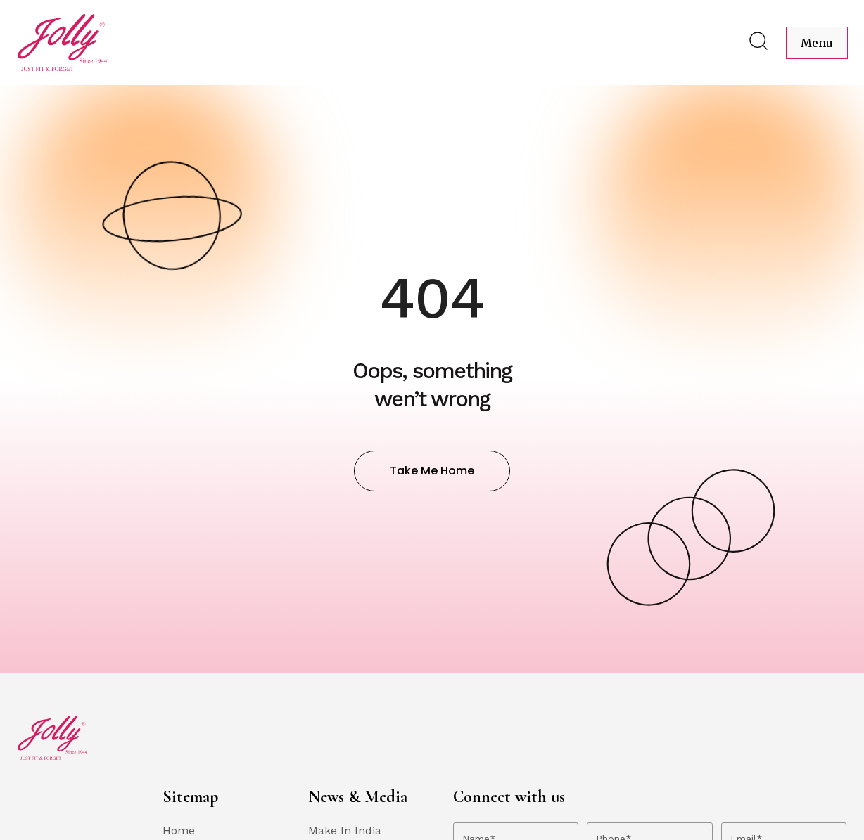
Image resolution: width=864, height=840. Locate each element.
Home (179, 830)
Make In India (344, 830)
